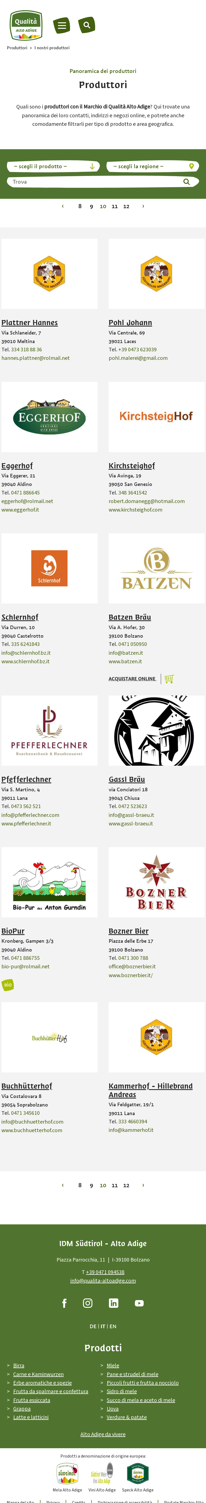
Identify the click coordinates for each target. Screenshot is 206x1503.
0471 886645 (25, 493)
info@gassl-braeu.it (131, 815)
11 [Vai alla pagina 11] (115, 206)
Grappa (22, 1409)
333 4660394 (132, 1122)
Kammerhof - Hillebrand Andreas (151, 1090)
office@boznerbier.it (132, 967)
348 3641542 (132, 493)
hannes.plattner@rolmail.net (35, 358)
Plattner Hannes (29, 323)
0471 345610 (25, 1113)
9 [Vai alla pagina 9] (91, 206)
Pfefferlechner (26, 779)
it (103, 1326)
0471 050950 (132, 644)
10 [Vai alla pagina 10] (103, 206)
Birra (18, 1366)
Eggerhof (17, 466)
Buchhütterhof (26, 1086)
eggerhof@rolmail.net (27, 501)
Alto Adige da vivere (103, 1434)
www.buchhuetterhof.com (31, 1130)
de (93, 1326)
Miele (113, 1366)
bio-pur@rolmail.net (25, 967)
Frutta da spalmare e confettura (50, 1392)
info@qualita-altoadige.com (103, 1281)
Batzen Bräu (130, 617)
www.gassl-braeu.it (131, 824)
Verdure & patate (127, 1417)
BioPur (13, 931)
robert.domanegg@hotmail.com (147, 501)
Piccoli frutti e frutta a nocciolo (143, 1383)
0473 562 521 (26, 806)
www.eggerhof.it (20, 510)
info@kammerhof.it (131, 1130)
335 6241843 (25, 644)
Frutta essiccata (31, 1400)
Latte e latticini (31, 1417)
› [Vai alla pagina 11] (143, 206)
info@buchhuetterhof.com (32, 1122)
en (112, 1326)
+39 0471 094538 (105, 1272)
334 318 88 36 (26, 350)
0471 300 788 (133, 958)
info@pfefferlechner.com (30, 815)
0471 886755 (25, 958)
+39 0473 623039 (137, 350)
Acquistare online (133, 679)
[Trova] (87, 25)
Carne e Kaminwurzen (38, 1374)
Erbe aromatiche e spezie (42, 1383)
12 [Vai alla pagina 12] (126, 206)
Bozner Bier (129, 931)
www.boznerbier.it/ (131, 975)
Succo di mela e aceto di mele (141, 1400)
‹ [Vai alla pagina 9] (63, 206)
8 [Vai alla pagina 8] (80, 206)
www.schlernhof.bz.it (25, 661)
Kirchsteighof (132, 466)
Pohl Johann (130, 323)
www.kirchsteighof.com (135, 510)
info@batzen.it (126, 653)
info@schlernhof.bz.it (26, 653)
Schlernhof (19, 617)
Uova (113, 1409)
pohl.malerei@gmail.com (138, 358)
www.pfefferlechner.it (26, 824)
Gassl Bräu (127, 779)
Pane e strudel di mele (132, 1374)
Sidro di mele (122, 1392)
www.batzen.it (125, 661)
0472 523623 (132, 806)
